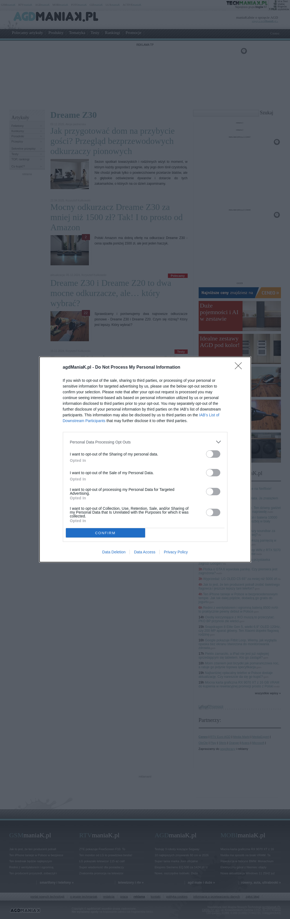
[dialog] (145, 459)
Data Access (144, 552)
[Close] (240, 367)
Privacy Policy (176, 552)
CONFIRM (105, 533)
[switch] (213, 454)
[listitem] (145, 442)
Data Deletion (114, 552)
